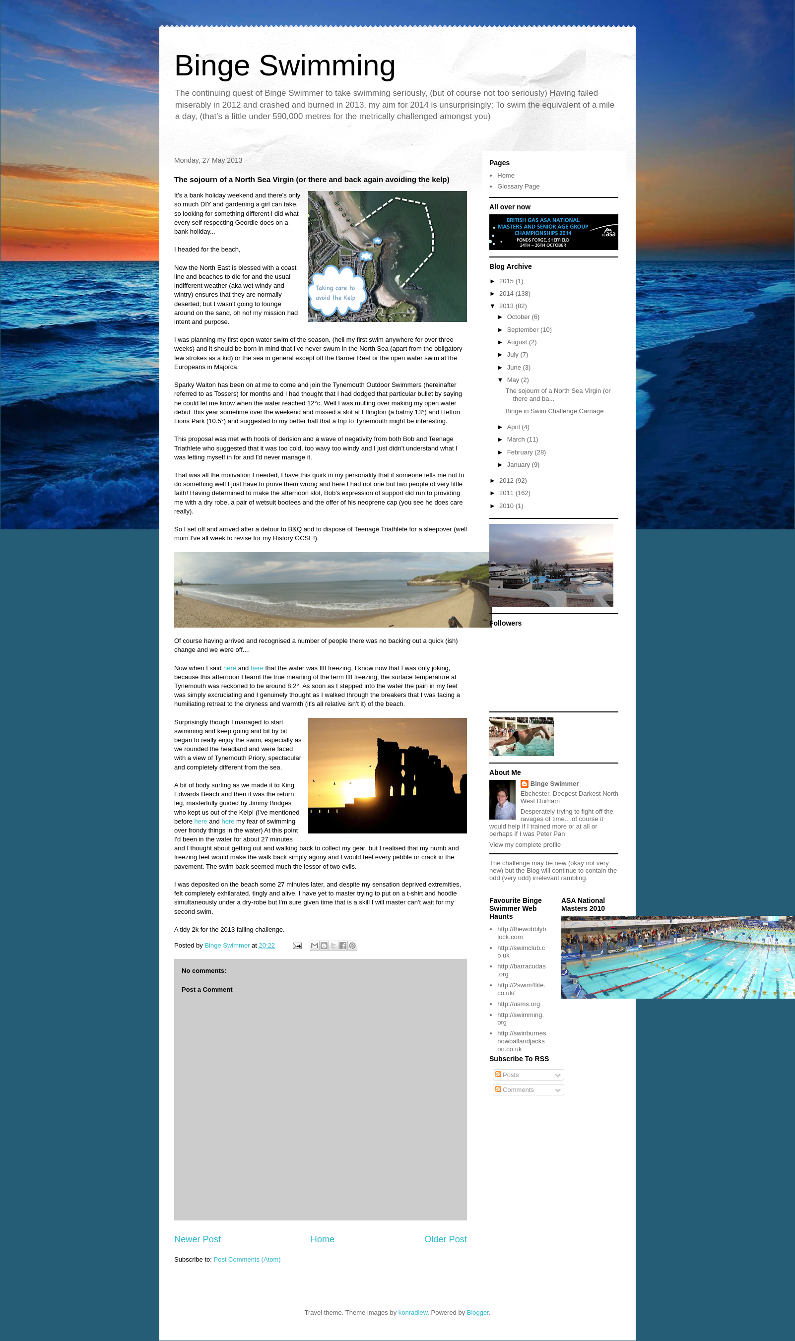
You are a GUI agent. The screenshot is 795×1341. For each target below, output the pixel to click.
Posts (507, 1075)
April (514, 427)
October (519, 316)
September (523, 329)
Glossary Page (518, 186)
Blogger (478, 1312)
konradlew (413, 1312)
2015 (507, 281)
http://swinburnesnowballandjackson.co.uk (521, 1040)
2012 (507, 480)
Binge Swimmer (554, 783)
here (229, 668)
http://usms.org (518, 1004)
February (521, 452)
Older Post (445, 1239)
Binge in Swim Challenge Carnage (554, 411)
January (519, 464)
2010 (507, 506)
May (514, 379)
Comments (514, 1089)
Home (323, 1239)
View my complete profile (525, 844)
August (518, 342)
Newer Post (197, 1239)
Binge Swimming (285, 65)
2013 (507, 306)
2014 (507, 293)
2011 (507, 493)
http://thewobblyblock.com (521, 933)
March (517, 439)
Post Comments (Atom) (247, 1259)
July (514, 354)
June (515, 367)
